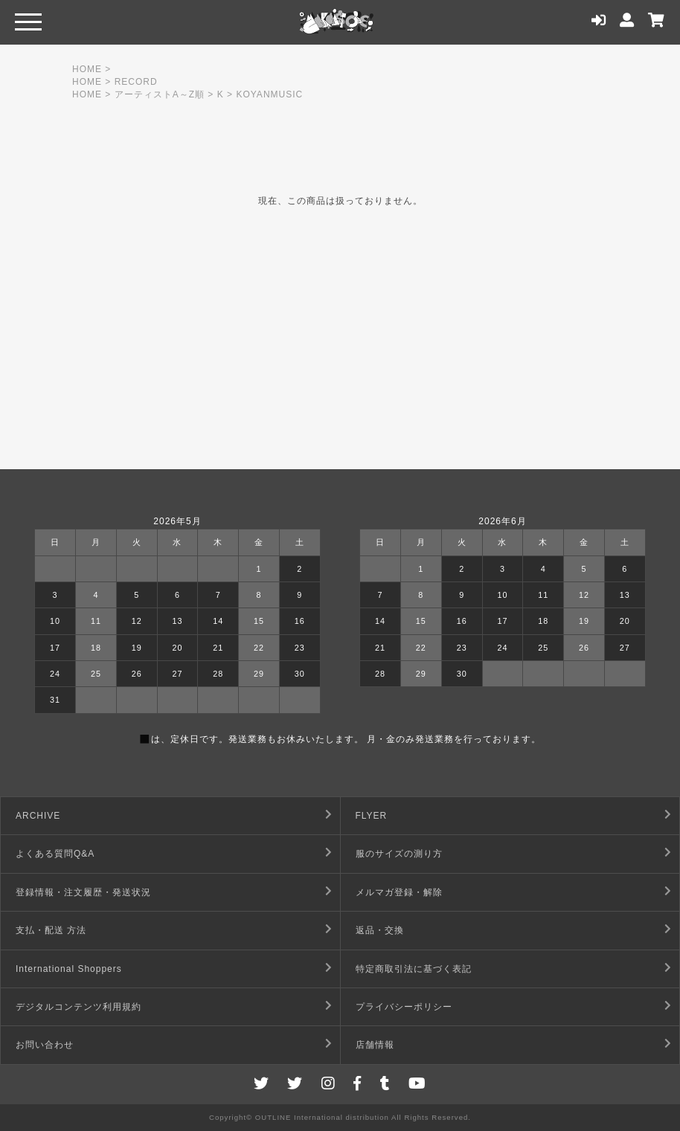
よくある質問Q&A (55, 853)
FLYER (372, 816)
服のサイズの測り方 (399, 853)
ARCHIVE (38, 816)
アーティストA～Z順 (160, 94)
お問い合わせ (45, 1045)
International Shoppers (69, 969)
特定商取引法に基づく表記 (414, 969)
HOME (87, 69)
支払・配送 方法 (51, 930)
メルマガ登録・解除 (399, 892)
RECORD (136, 82)
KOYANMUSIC (269, 94)
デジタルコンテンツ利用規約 (78, 1007)
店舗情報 (375, 1045)
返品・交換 (380, 930)
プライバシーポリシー (404, 1007)
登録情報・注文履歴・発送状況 (83, 892)
